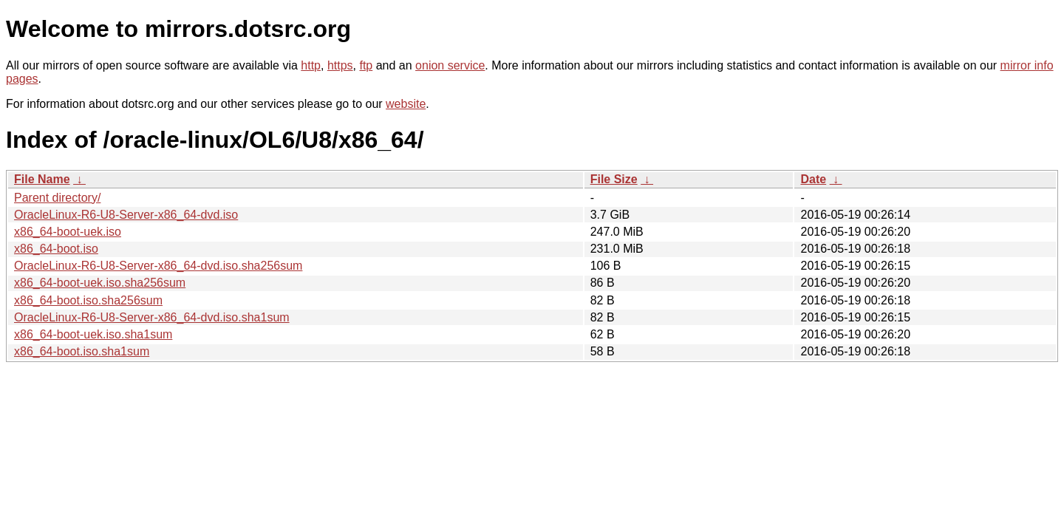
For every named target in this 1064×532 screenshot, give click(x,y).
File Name (42, 179)
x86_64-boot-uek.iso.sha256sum (99, 282)
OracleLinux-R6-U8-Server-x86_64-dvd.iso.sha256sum (158, 265)
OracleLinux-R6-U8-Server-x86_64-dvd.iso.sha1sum (152, 317)
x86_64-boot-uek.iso (67, 231)
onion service (450, 65)
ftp (365, 65)
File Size (614, 179)
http (311, 65)
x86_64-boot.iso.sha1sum (81, 351)
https (340, 65)
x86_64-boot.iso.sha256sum (88, 300)
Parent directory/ (57, 197)
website (406, 104)
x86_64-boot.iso (56, 248)
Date (813, 179)
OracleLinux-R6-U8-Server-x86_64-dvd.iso (126, 214)
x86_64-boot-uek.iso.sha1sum (93, 334)
